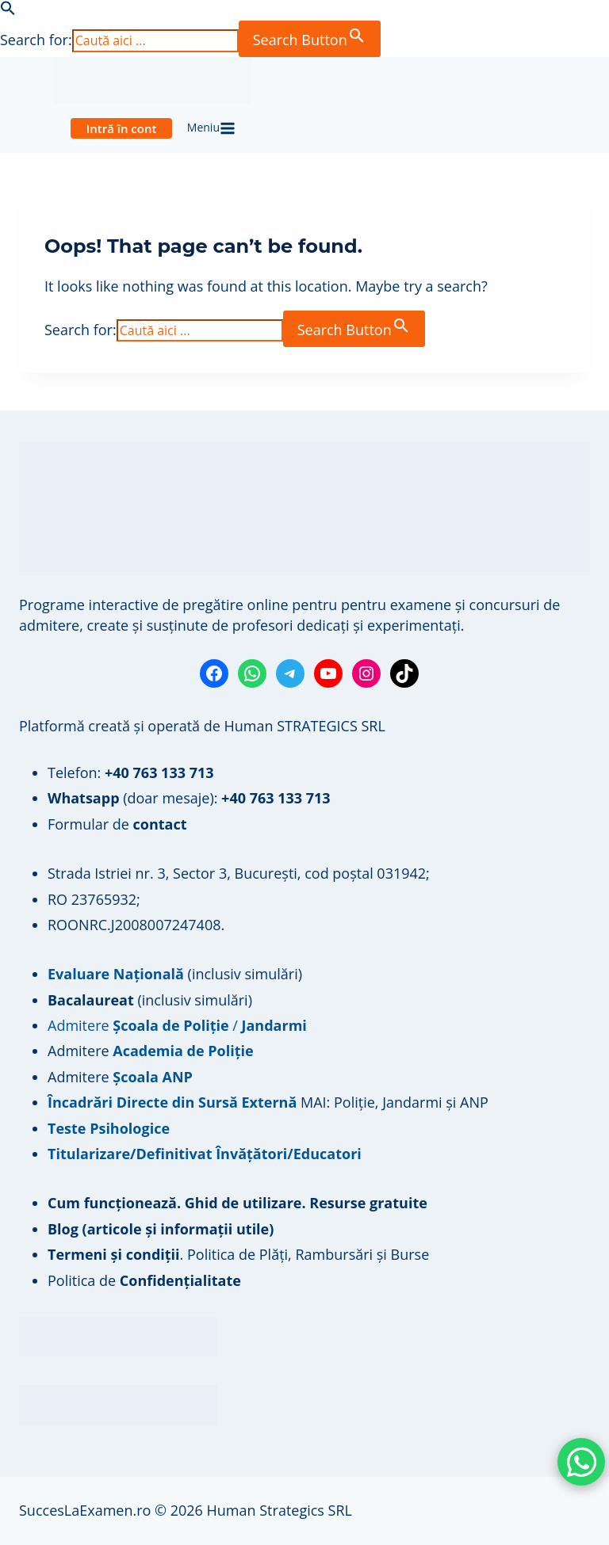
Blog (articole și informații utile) (161, 1228)
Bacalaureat (92, 999)
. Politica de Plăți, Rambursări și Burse (238, 1254)
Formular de (117, 824)
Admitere (80, 1050)
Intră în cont (121, 128)
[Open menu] (211, 128)
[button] (8, 10)
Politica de (144, 1280)
